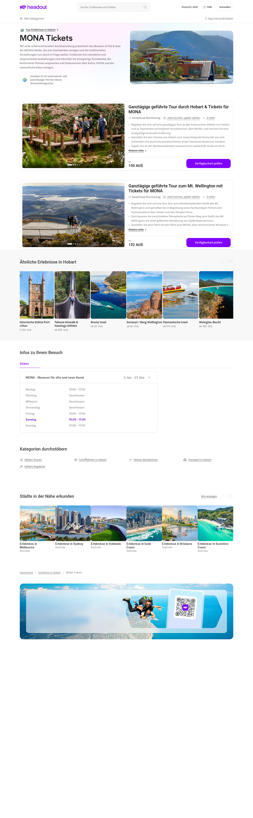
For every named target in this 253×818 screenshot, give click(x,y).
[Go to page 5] (79, 164)
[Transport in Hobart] (197, 459)
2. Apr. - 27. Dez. (137, 377)
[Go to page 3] (75, 164)
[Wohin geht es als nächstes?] (114, 7)
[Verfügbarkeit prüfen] (208, 163)
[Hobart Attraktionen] (143, 459)
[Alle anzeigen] (209, 496)
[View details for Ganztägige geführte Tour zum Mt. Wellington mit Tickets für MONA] (179, 188)
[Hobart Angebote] (32, 466)
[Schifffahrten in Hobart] (90, 459)
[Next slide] (230, 262)
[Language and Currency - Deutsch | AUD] (189, 7)
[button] (207, 7)
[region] (73, 136)
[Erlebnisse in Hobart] (49, 572)
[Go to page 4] (77, 164)
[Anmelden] (225, 7)
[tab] (25, 364)
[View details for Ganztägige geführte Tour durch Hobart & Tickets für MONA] (179, 109)
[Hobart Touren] (31, 459)
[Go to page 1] (69, 164)
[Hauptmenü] (26, 572)
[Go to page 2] (73, 164)
